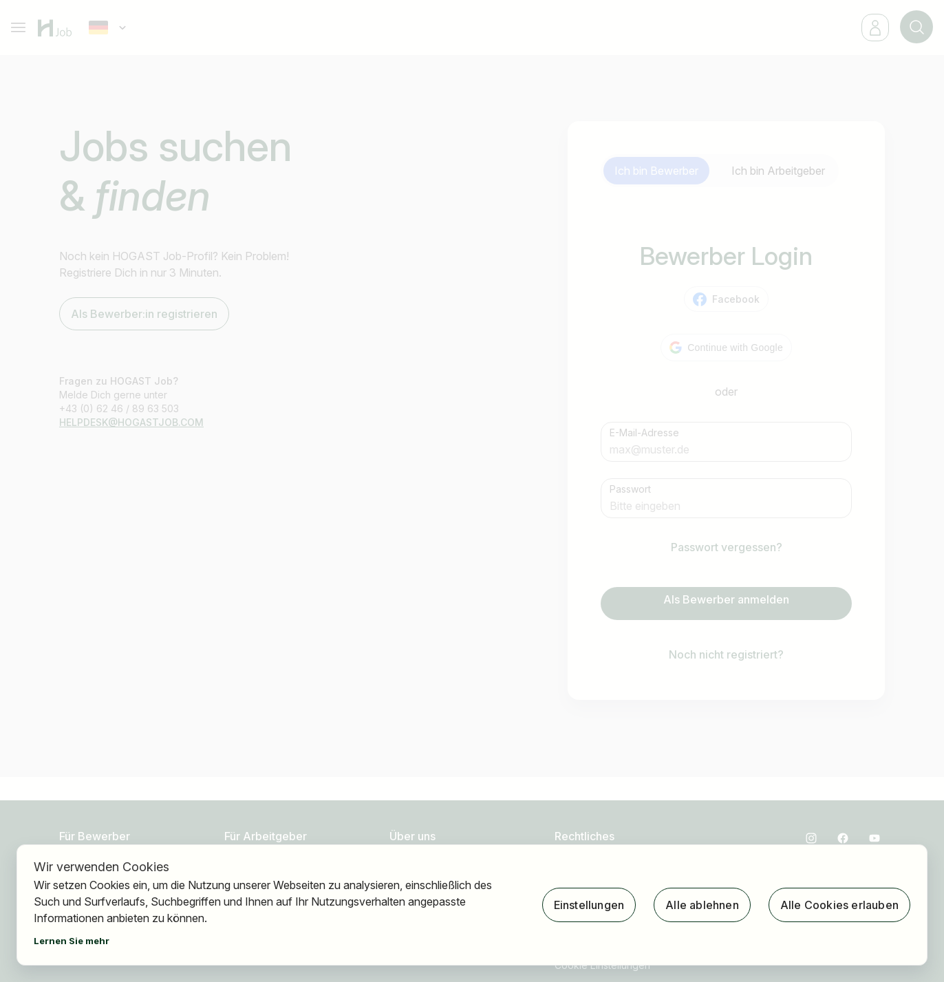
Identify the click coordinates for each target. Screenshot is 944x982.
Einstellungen (589, 905)
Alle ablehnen (702, 905)
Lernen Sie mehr (71, 940)
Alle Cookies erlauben (839, 905)
